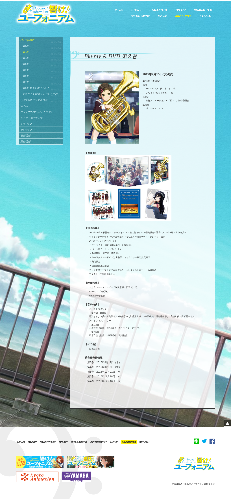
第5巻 (25, 69)
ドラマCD (26, 123)
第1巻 (25, 46)
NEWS (21, 442)
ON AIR (63, 442)
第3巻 (25, 58)
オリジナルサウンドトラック (36, 111)
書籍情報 (25, 135)
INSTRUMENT (98, 442)
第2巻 (25, 52)
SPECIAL (144, 442)
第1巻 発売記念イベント (36, 87)
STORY (32, 442)
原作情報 (25, 141)
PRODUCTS (129, 442)
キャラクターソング (31, 117)
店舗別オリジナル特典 (34, 99)
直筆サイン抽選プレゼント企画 (40, 93)
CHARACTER (79, 442)
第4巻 (25, 63)
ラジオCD (26, 129)
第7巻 (25, 81)
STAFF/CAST (48, 442)
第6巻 (25, 75)
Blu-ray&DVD (27, 40)
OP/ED (24, 105)
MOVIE (114, 442)
